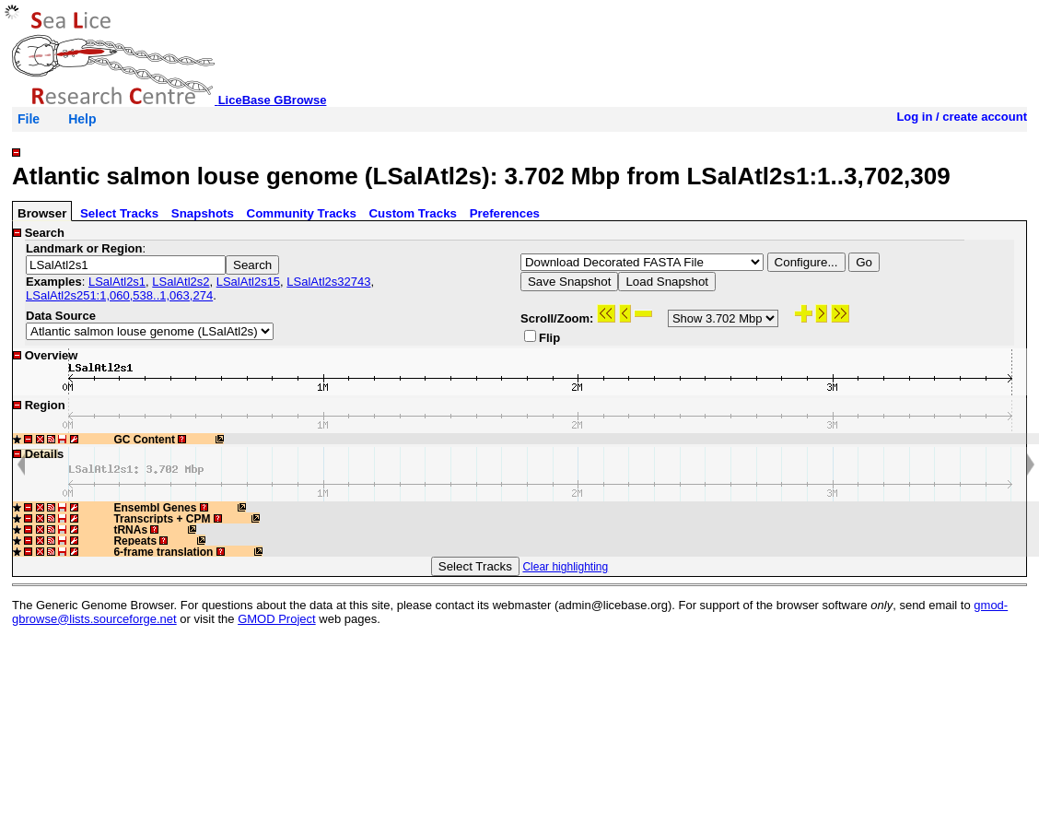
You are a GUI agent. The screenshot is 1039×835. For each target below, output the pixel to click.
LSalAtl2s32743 (328, 281)
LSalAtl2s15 (248, 281)
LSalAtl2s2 (180, 281)
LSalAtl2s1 (117, 281)
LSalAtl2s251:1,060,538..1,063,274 (119, 295)
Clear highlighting (565, 566)
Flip (542, 337)
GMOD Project (277, 619)
